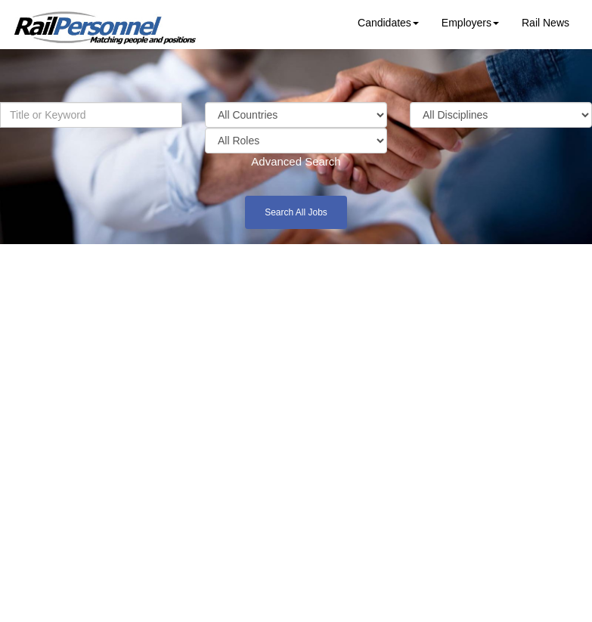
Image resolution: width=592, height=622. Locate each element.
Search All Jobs (296, 212)
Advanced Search (295, 161)
